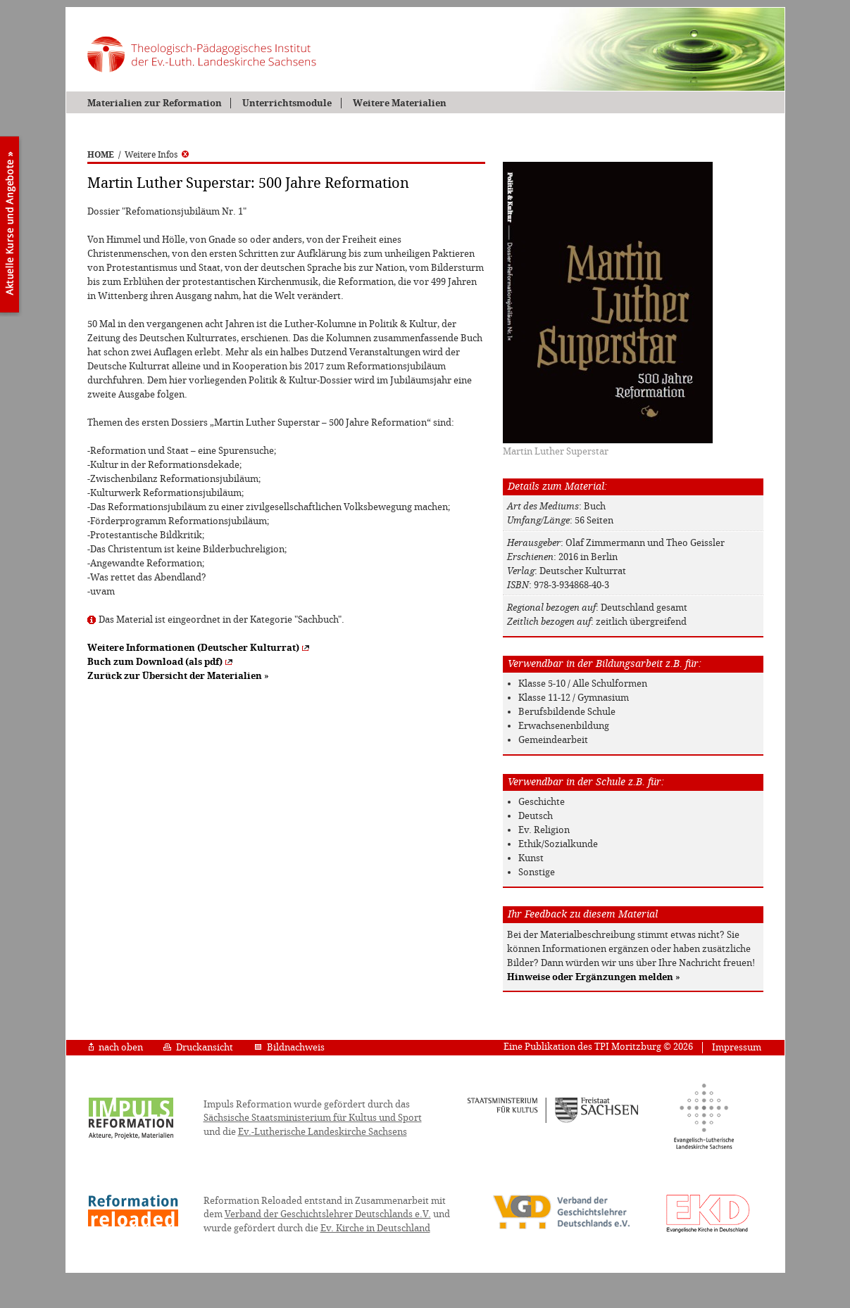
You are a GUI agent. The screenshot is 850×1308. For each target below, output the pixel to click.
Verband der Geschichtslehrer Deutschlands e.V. (328, 1214)
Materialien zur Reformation (154, 103)
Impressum (736, 1047)
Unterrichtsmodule (287, 103)
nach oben (116, 1047)
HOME (100, 155)
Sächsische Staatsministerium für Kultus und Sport (313, 1117)
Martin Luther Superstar (555, 451)
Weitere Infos (157, 155)
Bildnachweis (289, 1047)
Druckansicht (198, 1047)
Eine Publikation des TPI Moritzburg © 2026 (598, 1046)
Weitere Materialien (399, 103)
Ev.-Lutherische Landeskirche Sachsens (322, 1131)
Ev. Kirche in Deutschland (375, 1228)
